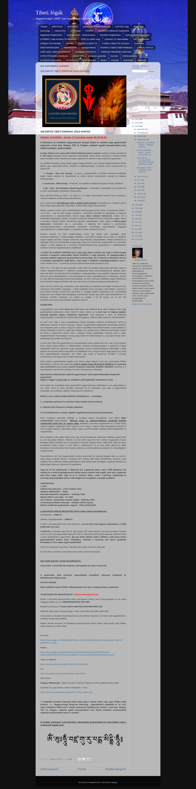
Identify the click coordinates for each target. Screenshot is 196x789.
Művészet (142, 60)
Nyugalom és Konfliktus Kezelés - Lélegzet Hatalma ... (146, 145)
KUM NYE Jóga (122, 26)
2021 (137, 208)
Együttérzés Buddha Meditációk (96, 26)
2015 (137, 229)
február (140, 197)
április (139, 190)
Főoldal (44, 26)
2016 (137, 225)
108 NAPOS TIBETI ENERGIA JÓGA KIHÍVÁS (144, 170)
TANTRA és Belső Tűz (87, 43)
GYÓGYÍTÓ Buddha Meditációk (54, 56)
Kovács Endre (141, 260)
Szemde (114, 56)
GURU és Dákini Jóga (90, 39)
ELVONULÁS (72, 60)
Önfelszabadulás (129, 56)
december (141, 129)
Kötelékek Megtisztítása (110, 35)
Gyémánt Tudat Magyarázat (137, 35)
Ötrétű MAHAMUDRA (49, 47)
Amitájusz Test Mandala (50, 43)
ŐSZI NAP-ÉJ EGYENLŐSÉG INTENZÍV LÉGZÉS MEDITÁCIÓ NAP (145, 161)
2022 (137, 205)
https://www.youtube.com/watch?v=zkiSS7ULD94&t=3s (64, 664)
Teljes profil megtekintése (142, 304)
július (139, 180)
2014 (137, 232)
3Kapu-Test (138, 26)
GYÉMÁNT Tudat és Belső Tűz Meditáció (58, 39)
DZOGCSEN (78, 56)
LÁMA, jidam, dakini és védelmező (55, 52)
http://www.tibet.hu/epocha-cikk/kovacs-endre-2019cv (63, 674)
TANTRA (69, 43)
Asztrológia (128, 60)
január (139, 200)
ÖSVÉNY (89, 31)
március (140, 194)
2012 (137, 239)
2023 (137, 126)
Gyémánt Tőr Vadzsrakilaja (116, 39)
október (140, 136)
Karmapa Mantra (88, 47)
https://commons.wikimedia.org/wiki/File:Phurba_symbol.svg (66, 692)
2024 (137, 123)
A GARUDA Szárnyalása (51, 60)
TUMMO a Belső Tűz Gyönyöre (115, 43)
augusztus (141, 176)
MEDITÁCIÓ (57, 26)
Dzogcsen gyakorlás (97, 56)
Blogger (114, 782)
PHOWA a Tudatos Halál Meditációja (116, 47)
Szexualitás (139, 43)
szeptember (142, 140)
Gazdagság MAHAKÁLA (85, 52)
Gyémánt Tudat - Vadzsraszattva (81, 35)
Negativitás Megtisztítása (51, 35)
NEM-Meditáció (89, 60)
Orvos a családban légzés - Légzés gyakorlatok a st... (145, 152)
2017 (137, 222)
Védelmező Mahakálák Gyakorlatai (116, 52)
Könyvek (115, 60)
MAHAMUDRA (70, 47)
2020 (137, 212)
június (139, 183)
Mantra (103, 60)
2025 (137, 119)
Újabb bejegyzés (49, 769)
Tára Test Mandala (141, 39)
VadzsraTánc (60, 31)
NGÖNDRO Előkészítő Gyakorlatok (113, 31)
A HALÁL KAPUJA (145, 47)
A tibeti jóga (76, 31)
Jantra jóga (45, 31)
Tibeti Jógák (49, 13)
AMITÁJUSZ (72, 26)
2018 (137, 219)
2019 (137, 215)
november (141, 133)
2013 (137, 236)
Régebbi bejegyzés (115, 769)
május (139, 187)
